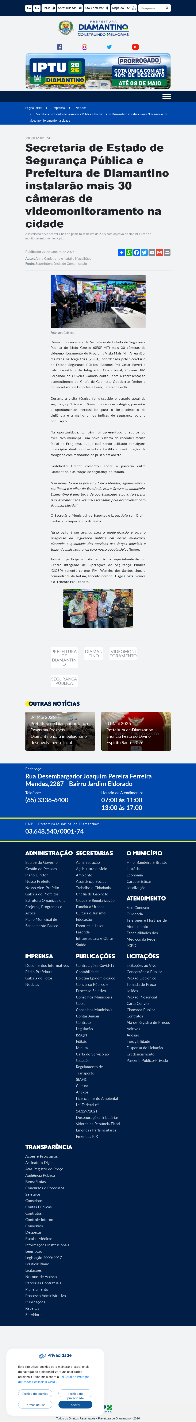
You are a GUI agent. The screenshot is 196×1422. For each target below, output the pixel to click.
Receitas (32, 1308)
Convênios (34, 1226)
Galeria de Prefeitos (42, 894)
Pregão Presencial (142, 997)
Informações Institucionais (47, 1245)
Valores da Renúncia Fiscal (98, 1123)
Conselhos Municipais (94, 1009)
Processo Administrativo (45, 1295)
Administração (88, 862)
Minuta (82, 1047)
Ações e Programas (41, 1156)
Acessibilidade (70, 8)
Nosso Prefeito (37, 881)
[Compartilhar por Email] (152, 252)
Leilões (132, 990)
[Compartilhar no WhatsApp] (129, 252)
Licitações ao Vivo (141, 965)
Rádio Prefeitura (39, 971)
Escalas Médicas (39, 1238)
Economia (135, 875)
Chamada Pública (141, 1009)
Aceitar (75, 1405)
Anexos (82, 1092)
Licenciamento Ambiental (97, 1098)
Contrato (83, 1022)
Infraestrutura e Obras (95, 938)
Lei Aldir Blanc (37, 1264)
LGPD (131, 945)
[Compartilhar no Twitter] (144, 252)
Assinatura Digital (39, 1162)
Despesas (33, 1232)
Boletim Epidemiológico (95, 978)
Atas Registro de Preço (44, 1169)
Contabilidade (87, 971)
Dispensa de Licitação (145, 1047)
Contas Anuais (88, 1016)
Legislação (84, 1028)
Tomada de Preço (141, 984)
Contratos (135, 1016)
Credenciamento (140, 1054)
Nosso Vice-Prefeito (42, 887)
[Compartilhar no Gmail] (159, 252)
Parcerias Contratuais (43, 1283)
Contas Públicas (38, 1207)
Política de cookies (35, 1393)
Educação (84, 919)
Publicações (35, 1302)
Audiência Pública (40, 1175)
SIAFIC (81, 1079)
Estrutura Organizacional (45, 900)
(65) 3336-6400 (46, 800)
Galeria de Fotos (39, 978)
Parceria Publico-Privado (147, 1060)
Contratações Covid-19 (95, 965)
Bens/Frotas (35, 1181)
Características (139, 881)
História (133, 868)
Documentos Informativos (47, 965)
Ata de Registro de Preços (148, 1022)
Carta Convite (138, 1003)
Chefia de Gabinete (92, 894)
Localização (136, 887)
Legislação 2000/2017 (43, 1257)
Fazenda (83, 932)
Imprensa (59, 108)
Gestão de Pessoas (41, 868)
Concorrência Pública (144, 971)
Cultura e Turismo (90, 913)
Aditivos (133, 1028)
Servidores (34, 1314)
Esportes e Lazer (90, 925)
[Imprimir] (167, 252)
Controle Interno (39, 1219)
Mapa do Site (124, 8)
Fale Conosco (138, 907)
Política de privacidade (75, 1394)
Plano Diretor (36, 875)
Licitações (33, 1270)
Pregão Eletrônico (141, 978)
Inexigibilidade (138, 1041)
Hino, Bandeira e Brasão (147, 862)
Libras (48, 8)
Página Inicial (33, 108)
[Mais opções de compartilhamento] (121, 252)
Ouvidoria (135, 913)
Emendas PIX (87, 1136)
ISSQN (81, 1035)
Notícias (81, 108)
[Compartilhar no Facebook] (137, 252)
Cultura (82, 1085)
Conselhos (34, 1200)
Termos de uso (35, 1405)
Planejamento (36, 1289)
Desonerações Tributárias (97, 1117)
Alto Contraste (97, 8)
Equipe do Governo (41, 862)
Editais (81, 1041)
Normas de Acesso (41, 1276)
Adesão (133, 1035)
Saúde (81, 944)
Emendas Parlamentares (96, 1130)
